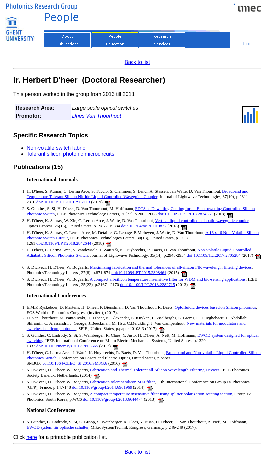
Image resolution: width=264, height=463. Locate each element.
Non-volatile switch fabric (56, 148)
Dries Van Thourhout (96, 116)
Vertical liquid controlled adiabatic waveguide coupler (201, 220)
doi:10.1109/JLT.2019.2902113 (63, 201)
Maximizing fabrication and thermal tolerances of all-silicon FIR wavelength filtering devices (171, 267)
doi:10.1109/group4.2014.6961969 (102, 387)
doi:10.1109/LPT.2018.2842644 (63, 243)
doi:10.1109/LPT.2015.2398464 (138, 272)
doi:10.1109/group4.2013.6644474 (113, 399)
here (31, 437)
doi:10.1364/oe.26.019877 (143, 225)
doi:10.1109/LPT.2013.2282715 (147, 284)
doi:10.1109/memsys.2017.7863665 (67, 345)
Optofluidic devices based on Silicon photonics (215, 307)
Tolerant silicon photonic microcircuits (70, 154)
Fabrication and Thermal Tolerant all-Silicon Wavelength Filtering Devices (155, 369)
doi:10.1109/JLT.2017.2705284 (213, 255)
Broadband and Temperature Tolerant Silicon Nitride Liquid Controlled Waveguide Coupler (137, 194)
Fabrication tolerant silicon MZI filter (122, 381)
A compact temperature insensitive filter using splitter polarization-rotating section (161, 393)
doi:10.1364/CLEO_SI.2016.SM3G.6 (74, 363)
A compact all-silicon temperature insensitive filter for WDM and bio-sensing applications (168, 279)
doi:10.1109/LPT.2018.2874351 (185, 213)
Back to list (137, 62)
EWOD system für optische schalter (57, 427)
